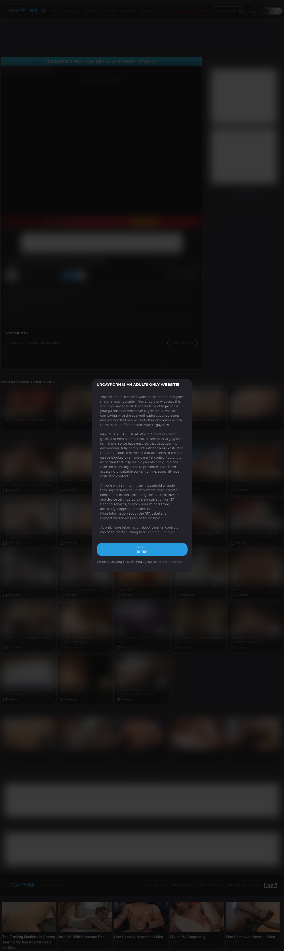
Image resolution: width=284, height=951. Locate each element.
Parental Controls (161, 532)
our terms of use (169, 561)
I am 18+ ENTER (142, 549)
